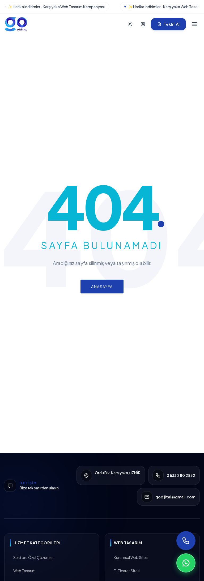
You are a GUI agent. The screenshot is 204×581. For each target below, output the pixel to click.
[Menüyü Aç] (194, 24)
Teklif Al (168, 24)
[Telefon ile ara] (186, 540)
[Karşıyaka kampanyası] (102, 6)
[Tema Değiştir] (130, 24)
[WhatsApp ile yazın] (186, 563)
